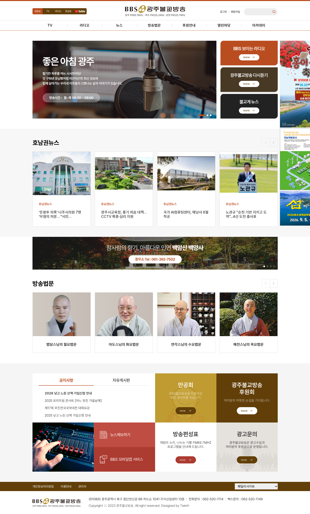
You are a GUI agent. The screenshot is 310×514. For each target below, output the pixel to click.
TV (47, 11)
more (246, 57)
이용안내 (66, 486)
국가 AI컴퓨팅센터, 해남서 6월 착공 (185, 214)
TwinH (184, 506)
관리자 (82, 486)
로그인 (223, 11)
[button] (202, 115)
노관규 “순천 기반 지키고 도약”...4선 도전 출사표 (246, 214)
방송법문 (154, 25)
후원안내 (189, 25)
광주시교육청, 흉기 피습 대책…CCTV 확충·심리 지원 (124, 214)
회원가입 (235, 11)
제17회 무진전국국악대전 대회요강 (67, 408)
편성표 (68, 11)
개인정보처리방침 (43, 486)
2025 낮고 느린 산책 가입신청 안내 (68, 415)
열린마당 (224, 25)
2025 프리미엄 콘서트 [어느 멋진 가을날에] (73, 401)
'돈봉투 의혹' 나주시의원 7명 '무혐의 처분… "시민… (60, 214)
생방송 (38, 11)
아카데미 (258, 25)
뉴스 (119, 25)
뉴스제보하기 (120, 434)
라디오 (58, 11)
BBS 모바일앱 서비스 (126, 459)
